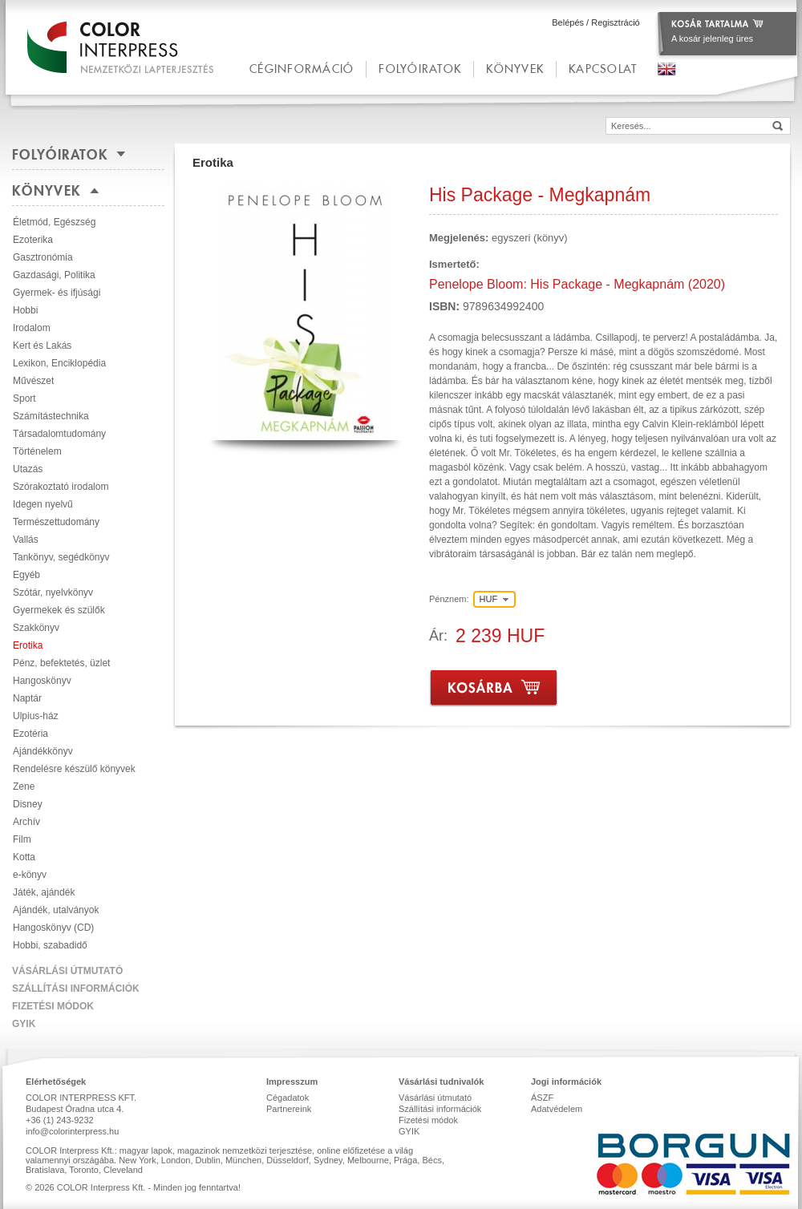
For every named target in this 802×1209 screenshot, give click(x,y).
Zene (23, 786)
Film (22, 839)
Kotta (24, 857)
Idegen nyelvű (43, 504)
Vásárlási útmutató (67, 970)
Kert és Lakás (42, 345)
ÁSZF (542, 1097)
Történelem (37, 451)
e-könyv (30, 874)
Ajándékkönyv (43, 751)
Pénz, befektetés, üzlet (61, 663)
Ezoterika (33, 239)
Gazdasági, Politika (54, 275)
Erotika (28, 645)
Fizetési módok (53, 1006)
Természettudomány (56, 522)
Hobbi (25, 310)
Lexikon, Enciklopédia (59, 363)
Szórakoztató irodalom (60, 486)
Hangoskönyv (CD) (53, 927)
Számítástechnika (51, 416)
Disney (28, 804)
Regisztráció (615, 22)
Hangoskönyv (42, 680)
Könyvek (515, 68)
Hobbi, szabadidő (50, 945)
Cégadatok (287, 1097)
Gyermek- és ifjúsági (56, 292)
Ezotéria (30, 733)
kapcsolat (603, 68)
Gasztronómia (43, 257)
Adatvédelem (556, 1109)
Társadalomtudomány (59, 433)
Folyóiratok (420, 68)
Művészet (33, 380)
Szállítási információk (76, 988)
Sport (24, 398)
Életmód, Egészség (54, 222)
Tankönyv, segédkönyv (61, 557)
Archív (26, 821)
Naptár (27, 698)
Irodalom (32, 328)
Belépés (568, 22)
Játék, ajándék (44, 892)
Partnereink (288, 1109)
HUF (489, 599)
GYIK (23, 1023)
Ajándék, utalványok (56, 910)
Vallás (25, 539)
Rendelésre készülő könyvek (74, 768)
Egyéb (26, 574)
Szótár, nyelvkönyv (53, 592)
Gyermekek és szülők (59, 610)
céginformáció (301, 68)
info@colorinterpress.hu (72, 1131)
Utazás (28, 469)
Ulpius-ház (36, 716)
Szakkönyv (36, 627)
